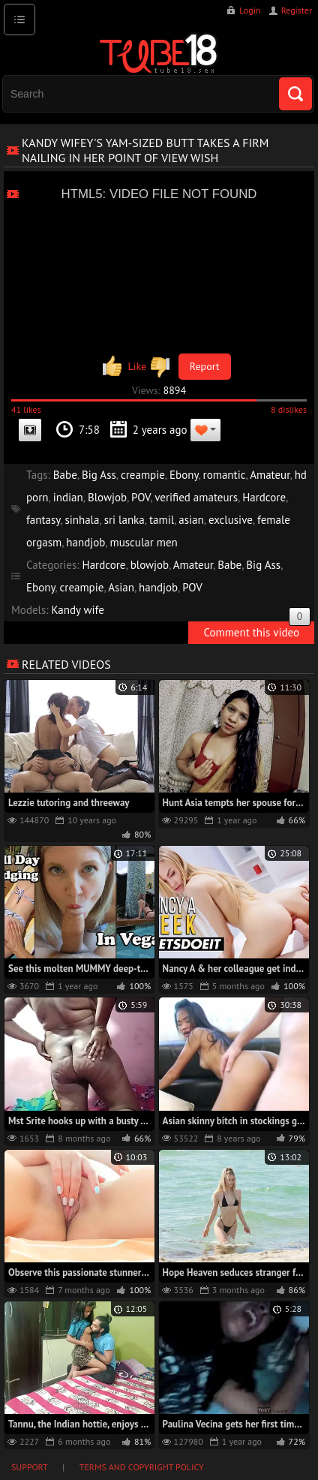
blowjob (149, 565)
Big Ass (99, 475)
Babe (65, 475)
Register (296, 10)
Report (205, 366)
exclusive (230, 520)
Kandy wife (78, 610)
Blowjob (107, 497)
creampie (143, 475)
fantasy (43, 520)
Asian (121, 587)
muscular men (143, 542)
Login (249, 10)
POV (140, 497)
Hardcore (264, 497)
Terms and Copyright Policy (142, 1466)
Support (29, 1466)
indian (68, 497)
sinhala (81, 520)
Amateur (270, 475)
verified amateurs (196, 497)
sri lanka (124, 520)
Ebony (184, 475)
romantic (224, 475)
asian (190, 520)
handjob (85, 542)
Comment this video (256, 630)
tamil (161, 520)
